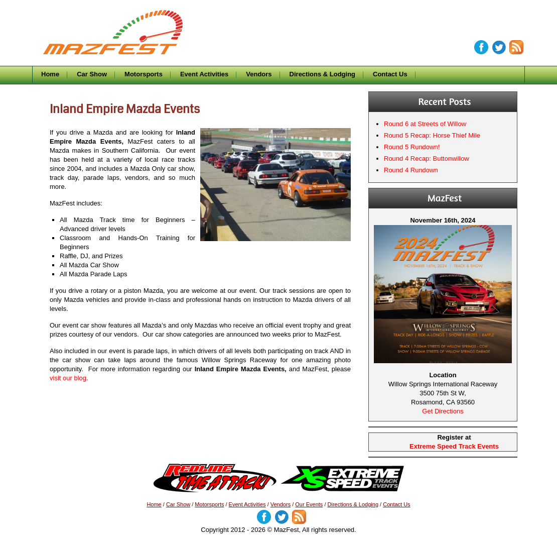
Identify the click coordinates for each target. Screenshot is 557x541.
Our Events (309, 504)
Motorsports (143, 74)
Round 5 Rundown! (412, 147)
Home (50, 74)
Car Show (92, 74)
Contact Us (390, 74)
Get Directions (442, 411)
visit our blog (68, 378)
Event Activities (204, 74)
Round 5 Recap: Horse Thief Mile (432, 135)
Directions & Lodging (322, 74)
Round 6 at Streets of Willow (425, 124)
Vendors (258, 74)
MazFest (125, 18)
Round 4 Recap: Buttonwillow (426, 158)
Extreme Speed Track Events (454, 446)
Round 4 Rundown (411, 170)
